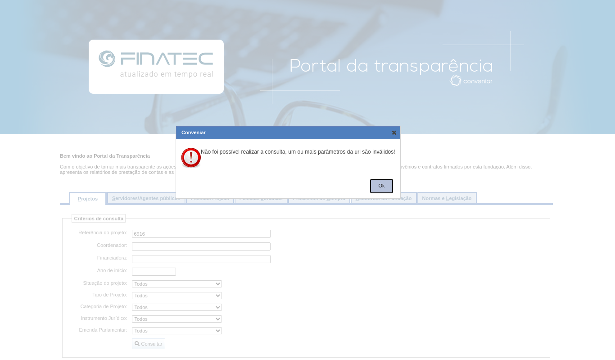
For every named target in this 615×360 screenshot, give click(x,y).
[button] (393, 132)
